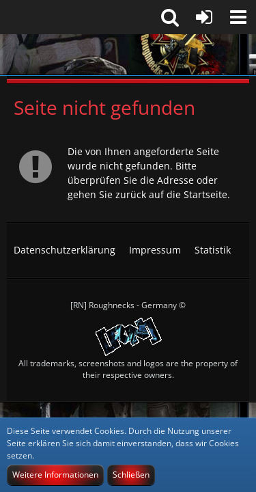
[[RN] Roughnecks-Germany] (128, 54)
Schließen (131, 474)
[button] (238, 17)
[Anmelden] (204, 17)
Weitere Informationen (55, 474)
